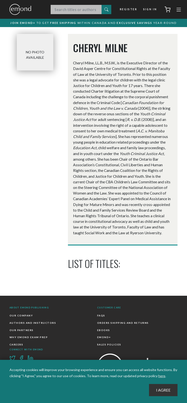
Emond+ (104, 337)
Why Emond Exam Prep (28, 337)
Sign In (150, 9)
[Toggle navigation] (179, 10)
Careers (16, 344)
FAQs (101, 315)
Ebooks (103, 330)
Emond (25, 9)
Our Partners (21, 330)
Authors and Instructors (32, 322)
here (161, 376)
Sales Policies (109, 344)
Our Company (21, 315)
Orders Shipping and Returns (123, 322)
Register (128, 9)
